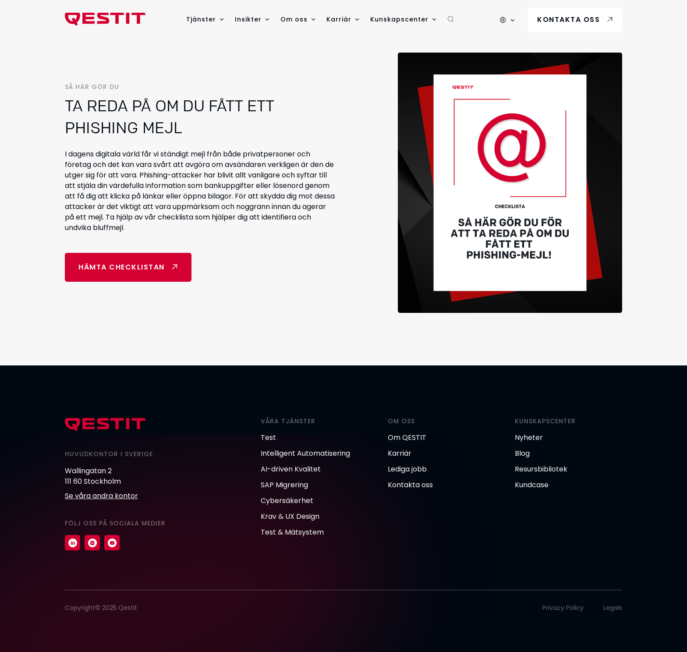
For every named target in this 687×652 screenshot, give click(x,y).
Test (268, 437)
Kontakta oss (568, 19)
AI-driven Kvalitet (291, 469)
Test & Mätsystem (292, 532)
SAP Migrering (284, 484)
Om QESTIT (407, 437)
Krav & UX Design (290, 516)
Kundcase (532, 484)
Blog (522, 453)
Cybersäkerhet (287, 500)
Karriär (338, 19)
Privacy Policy (563, 607)
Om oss (294, 19)
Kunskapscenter (399, 19)
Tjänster (201, 19)
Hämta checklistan (121, 267)
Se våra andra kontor (101, 495)
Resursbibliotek (541, 469)
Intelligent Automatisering (305, 453)
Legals (612, 607)
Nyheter (529, 437)
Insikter (248, 19)
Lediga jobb (407, 469)
